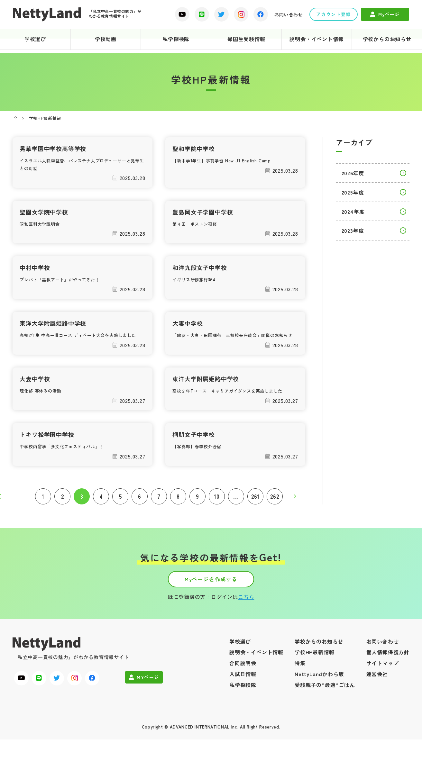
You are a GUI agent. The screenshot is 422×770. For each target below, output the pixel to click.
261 (257, 517)
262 (276, 517)
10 (219, 517)
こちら (246, 627)
